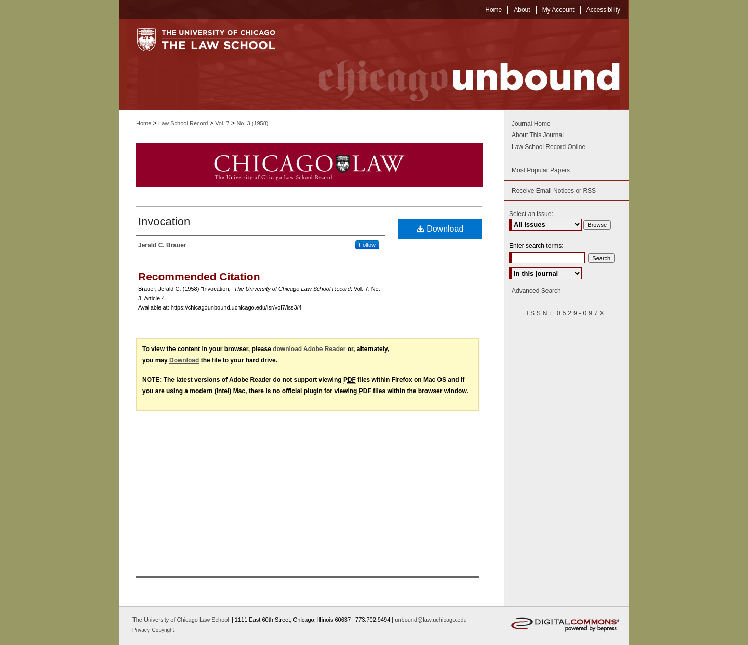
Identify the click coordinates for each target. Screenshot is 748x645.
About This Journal (538, 135)
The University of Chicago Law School (180, 619)
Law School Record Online (548, 147)
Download (440, 228)
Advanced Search (536, 290)
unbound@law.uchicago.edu (430, 619)
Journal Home (531, 123)
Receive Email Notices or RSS (554, 190)
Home (143, 123)
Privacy (141, 630)
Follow (367, 244)
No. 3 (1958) (252, 123)
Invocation (164, 221)
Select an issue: (531, 214)
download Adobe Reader (309, 349)
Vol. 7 (222, 123)
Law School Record (183, 123)
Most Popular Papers (541, 170)
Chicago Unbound (460, 64)
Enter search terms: (536, 245)
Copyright (163, 630)
